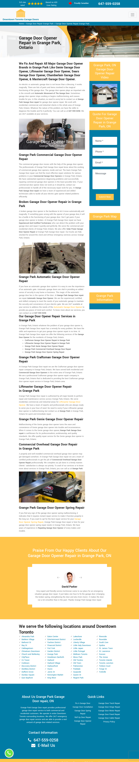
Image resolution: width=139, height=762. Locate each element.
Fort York (51, 645)
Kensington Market (55, 671)
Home (21, 23)
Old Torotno (78, 656)
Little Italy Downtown (82, 642)
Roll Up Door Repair (83, 714)
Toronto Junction (106, 659)
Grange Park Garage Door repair (69, 759)
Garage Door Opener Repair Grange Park (72, 23)
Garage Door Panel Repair (109, 711)
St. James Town (106, 645)
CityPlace (25, 653)
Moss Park (77, 653)
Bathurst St (26, 639)
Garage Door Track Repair (109, 700)
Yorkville (102, 668)
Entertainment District (56, 636)
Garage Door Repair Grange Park (39, 23)
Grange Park (52, 650)
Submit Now (105, 196)
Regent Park (78, 674)
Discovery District (29, 662)
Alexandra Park (28, 633)
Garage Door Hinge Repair (109, 703)
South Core (103, 639)
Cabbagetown (27, 645)
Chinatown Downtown (31, 648)
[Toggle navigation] (132, 15)
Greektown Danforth (55, 653)
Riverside (103, 633)
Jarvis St (51, 668)
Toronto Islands (105, 656)
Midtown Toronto (80, 650)
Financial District (54, 642)
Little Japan (78, 645)
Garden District (53, 648)
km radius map (104, 252)
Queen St (77, 671)
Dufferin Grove (27, 668)
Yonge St (103, 665)
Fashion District (53, 639)
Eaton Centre (52, 633)
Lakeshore (77, 633)
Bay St (24, 642)
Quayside (77, 668)
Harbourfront (52, 662)
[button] (60, 574)
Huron (49, 665)
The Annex (103, 653)
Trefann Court (104, 662)
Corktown (25, 659)
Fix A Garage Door (82, 700)
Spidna (102, 642)
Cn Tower (26, 656)
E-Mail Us (46, 742)
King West (51, 674)
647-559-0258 (109, 3)
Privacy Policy (109, 718)
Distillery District (28, 665)
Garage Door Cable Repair (109, 714)
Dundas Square (28, 671)
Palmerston (78, 662)
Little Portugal (79, 648)
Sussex (102, 650)
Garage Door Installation (83, 703)
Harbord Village (53, 659)
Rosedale (103, 636)
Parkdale (76, 665)
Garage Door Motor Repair (109, 707)
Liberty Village (79, 639)
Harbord (50, 656)
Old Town (77, 659)
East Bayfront (27, 674)
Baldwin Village (28, 636)
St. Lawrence (104, 648)
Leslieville (77, 636)
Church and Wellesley (31, 650)
